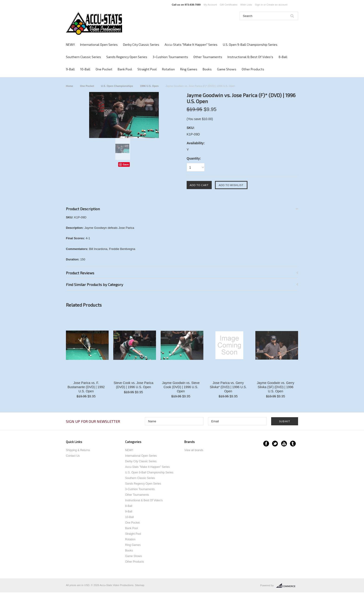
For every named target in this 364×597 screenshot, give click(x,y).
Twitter (275, 443)
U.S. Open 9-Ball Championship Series (250, 44)
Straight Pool (147, 69)
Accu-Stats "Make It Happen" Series (191, 44)
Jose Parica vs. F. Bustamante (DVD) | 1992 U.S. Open (86, 387)
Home (69, 86)
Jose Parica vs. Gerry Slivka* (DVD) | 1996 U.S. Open (228, 387)
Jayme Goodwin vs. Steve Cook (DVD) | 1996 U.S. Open (181, 387)
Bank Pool (125, 69)
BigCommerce (287, 585)
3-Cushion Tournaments (170, 57)
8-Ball (283, 57)
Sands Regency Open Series (126, 57)
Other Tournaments (207, 57)
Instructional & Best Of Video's (250, 57)
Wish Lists (246, 4)
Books (207, 69)
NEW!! (70, 44)
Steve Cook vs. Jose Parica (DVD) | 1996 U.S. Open (133, 385)
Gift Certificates (228, 4)
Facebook (266, 443)
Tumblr (293, 443)
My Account (210, 4)
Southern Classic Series (83, 57)
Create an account (276, 4)
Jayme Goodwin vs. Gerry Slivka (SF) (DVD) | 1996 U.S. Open (275, 387)
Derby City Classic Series (141, 44)
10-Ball (85, 69)
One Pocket (104, 69)
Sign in (259, 4)
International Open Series (99, 44)
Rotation (168, 69)
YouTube (284, 443)
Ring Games (188, 69)
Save (126, 164)
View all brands (193, 450)
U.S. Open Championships (117, 86)
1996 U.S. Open (149, 86)
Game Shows (226, 69)
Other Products (253, 69)
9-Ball (70, 69)
